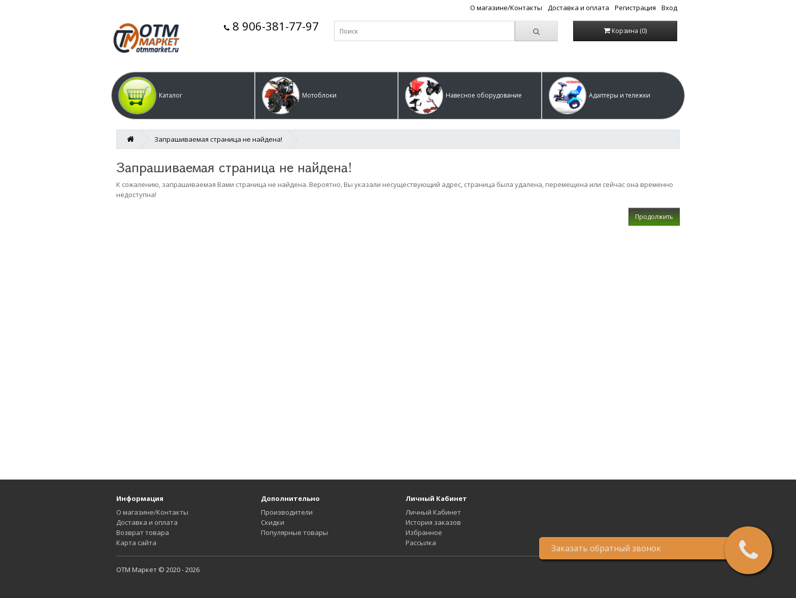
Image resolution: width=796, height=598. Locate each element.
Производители (287, 512)
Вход (669, 7)
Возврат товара (142, 532)
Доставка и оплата (578, 7)
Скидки (272, 522)
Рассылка (421, 542)
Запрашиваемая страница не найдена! (218, 139)
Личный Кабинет (433, 512)
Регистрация (635, 7)
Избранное (424, 532)
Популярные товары (294, 532)
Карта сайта (136, 542)
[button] (183, 95)
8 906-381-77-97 (271, 26)
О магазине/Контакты (506, 7)
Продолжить (654, 216)
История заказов (433, 522)
